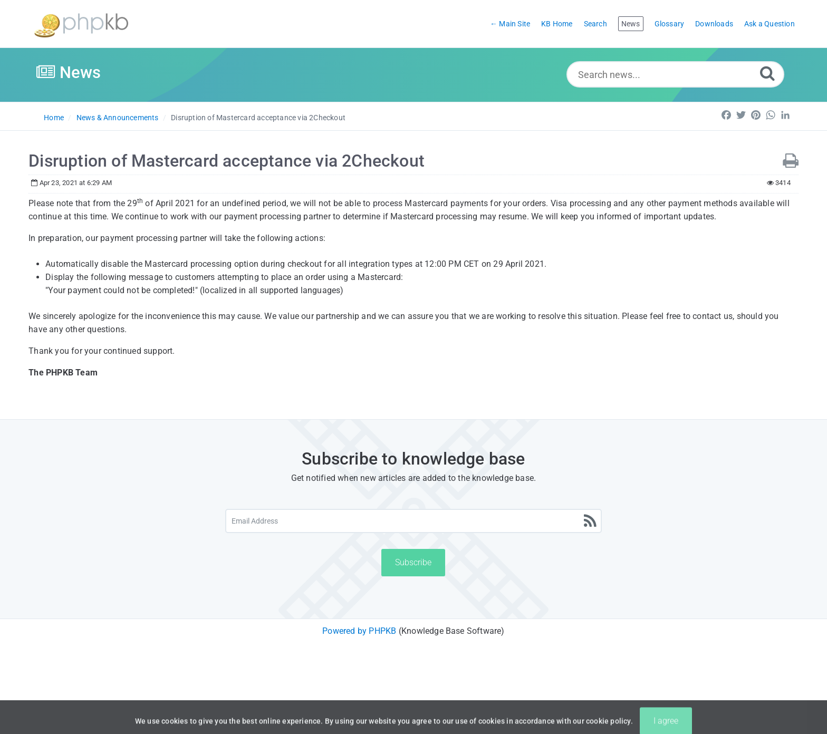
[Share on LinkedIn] (785, 115)
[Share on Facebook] (726, 115)
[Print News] (791, 161)
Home (54, 117)
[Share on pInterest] (755, 115)
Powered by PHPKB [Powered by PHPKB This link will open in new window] (359, 631)
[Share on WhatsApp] (770, 115)
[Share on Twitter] (741, 115)
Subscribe (413, 562)
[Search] (767, 73)
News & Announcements (117, 117)
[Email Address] (413, 521)
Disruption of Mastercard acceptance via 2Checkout (258, 117)
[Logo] (81, 24)
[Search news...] (675, 74)
